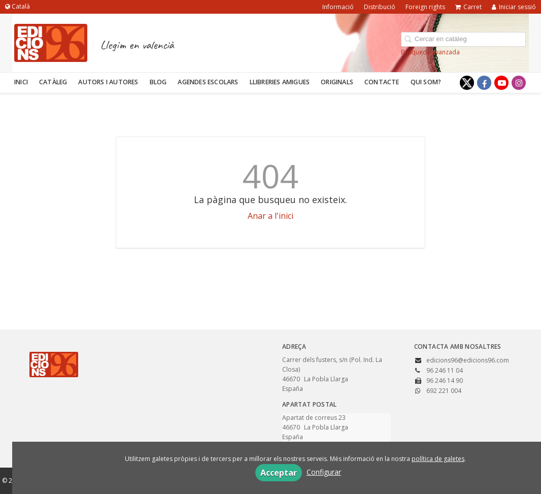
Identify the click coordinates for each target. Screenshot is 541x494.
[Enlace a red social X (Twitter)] (467, 83)
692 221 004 (443, 390)
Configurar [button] (324, 472)
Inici (21, 82)
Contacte (381, 82)
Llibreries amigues (280, 82)
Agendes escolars (208, 82)
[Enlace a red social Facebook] (484, 83)
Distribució (379, 7)
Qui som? (426, 82)
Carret (468, 7)
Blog (158, 82)
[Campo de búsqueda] (463, 39)
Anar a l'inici (270, 215)
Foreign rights (425, 7)
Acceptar (278, 472)
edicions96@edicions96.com (467, 360)
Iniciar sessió (514, 7)
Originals (337, 82)
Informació (338, 7)
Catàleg (53, 82)
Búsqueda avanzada (430, 52)
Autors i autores (108, 82)
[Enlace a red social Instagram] (519, 83)
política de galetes (438, 458)
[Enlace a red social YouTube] (501, 83)
